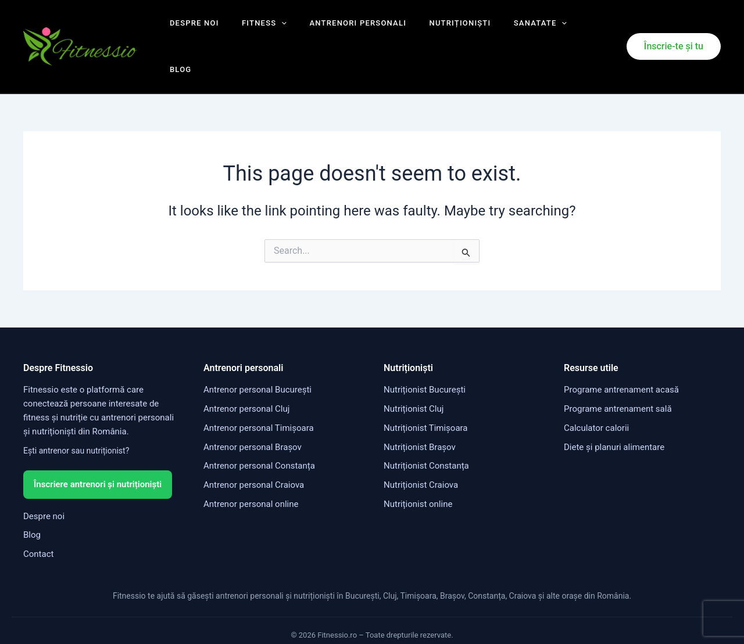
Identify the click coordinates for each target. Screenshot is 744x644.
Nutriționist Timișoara (426, 392)
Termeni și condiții (288, 619)
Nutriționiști (435, 28)
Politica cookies (460, 619)
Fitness (255, 29)
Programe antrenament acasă (621, 355)
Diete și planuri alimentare (614, 411)
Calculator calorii (596, 392)
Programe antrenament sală (618, 374)
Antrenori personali (340, 28)
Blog (560, 28)
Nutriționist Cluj (413, 374)
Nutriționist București (425, 355)
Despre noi (192, 28)
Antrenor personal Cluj (246, 374)
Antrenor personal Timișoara (258, 392)
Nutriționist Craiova (421, 450)
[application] (272, 29)
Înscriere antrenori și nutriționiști (98, 449)
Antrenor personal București (257, 355)
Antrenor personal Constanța (259, 431)
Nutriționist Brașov (420, 411)
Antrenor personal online (250, 468)
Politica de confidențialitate (376, 619)
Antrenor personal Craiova (253, 450)
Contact (38, 518)
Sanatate (507, 29)
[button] (674, 29)
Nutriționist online (418, 468)
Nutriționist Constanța (426, 431)
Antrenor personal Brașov (252, 411)
